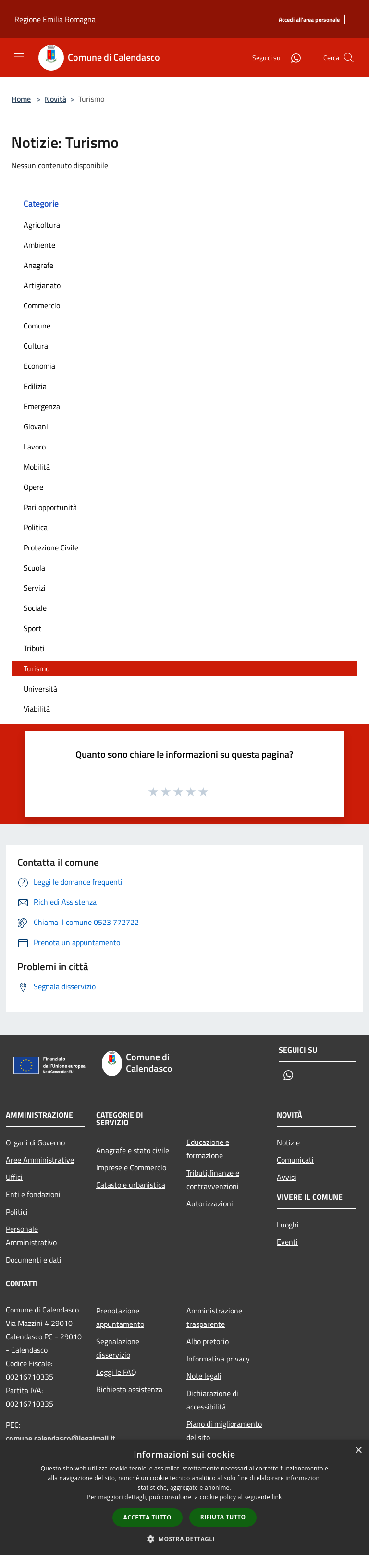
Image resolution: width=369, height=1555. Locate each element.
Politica (36, 527)
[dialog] (184, 1497)
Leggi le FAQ (116, 1372)
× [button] (358, 1450)
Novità (55, 99)
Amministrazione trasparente (214, 1317)
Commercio (42, 305)
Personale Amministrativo (31, 1235)
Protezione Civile (51, 547)
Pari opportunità (50, 507)
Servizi (35, 588)
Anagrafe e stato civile (132, 1150)
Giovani (36, 426)
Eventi (287, 1242)
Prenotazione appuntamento (120, 1317)
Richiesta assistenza (129, 1389)
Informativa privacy (218, 1358)
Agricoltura (42, 225)
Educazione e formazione (207, 1148)
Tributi (34, 648)
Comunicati (295, 1160)
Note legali (203, 1376)
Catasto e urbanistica (130, 1185)
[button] (184, 1538)
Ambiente (39, 245)
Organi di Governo (35, 1142)
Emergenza (42, 406)
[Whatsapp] (292, 57)
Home (21, 99)
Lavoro (35, 446)
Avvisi (286, 1177)
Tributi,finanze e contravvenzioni (212, 1179)
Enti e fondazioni (33, 1194)
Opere (33, 487)
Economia (39, 366)
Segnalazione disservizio (117, 1348)
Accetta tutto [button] (147, 1517)
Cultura (36, 346)
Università (40, 688)
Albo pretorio (207, 1341)
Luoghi (288, 1224)
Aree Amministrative (40, 1160)
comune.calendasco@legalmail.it (60, 1438)
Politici (17, 1211)
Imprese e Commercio (131, 1167)
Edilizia (35, 386)
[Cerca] (349, 57)
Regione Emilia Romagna (55, 19)
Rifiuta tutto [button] (223, 1517)
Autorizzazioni (209, 1203)
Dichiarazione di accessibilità (212, 1399)
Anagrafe (38, 265)
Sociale (35, 608)
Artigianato (42, 285)
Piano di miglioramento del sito (224, 1430)
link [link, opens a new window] (277, 1497)
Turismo (36, 668)
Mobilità (37, 467)
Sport (32, 628)
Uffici (14, 1177)
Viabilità (37, 709)
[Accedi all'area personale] (309, 19)
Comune (37, 325)
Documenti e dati (34, 1259)
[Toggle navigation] (19, 56)
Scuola (34, 567)
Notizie (288, 1142)
